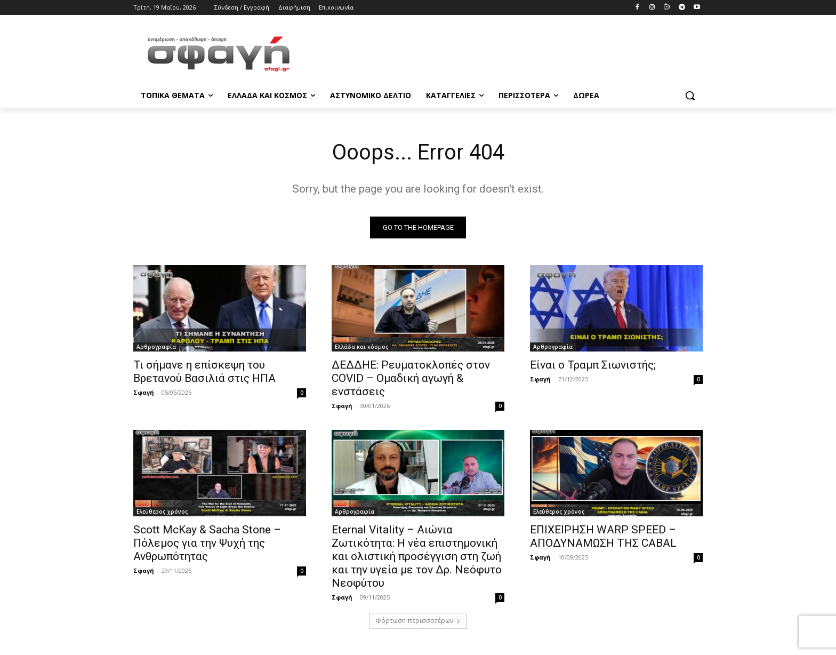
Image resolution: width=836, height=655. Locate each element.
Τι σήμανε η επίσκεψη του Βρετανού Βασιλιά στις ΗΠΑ (204, 371)
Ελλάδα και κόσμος (361, 346)
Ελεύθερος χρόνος (162, 511)
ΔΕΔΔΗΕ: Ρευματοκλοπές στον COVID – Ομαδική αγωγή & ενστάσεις (411, 378)
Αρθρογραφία (156, 346)
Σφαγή (143, 392)
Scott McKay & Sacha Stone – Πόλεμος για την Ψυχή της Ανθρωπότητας (207, 543)
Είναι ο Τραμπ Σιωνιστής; (593, 364)
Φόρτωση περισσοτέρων (418, 620)
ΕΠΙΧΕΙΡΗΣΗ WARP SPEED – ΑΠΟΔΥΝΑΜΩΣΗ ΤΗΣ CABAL (603, 536)
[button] (690, 95)
